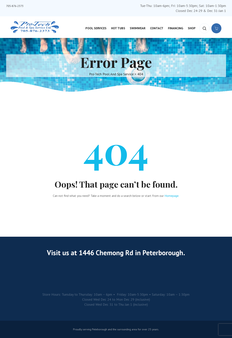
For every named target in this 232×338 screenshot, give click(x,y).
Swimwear (137, 28)
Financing (175, 28)
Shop (192, 28)
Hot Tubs (118, 28)
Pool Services (95, 28)
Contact (156, 28)
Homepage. (172, 196)
